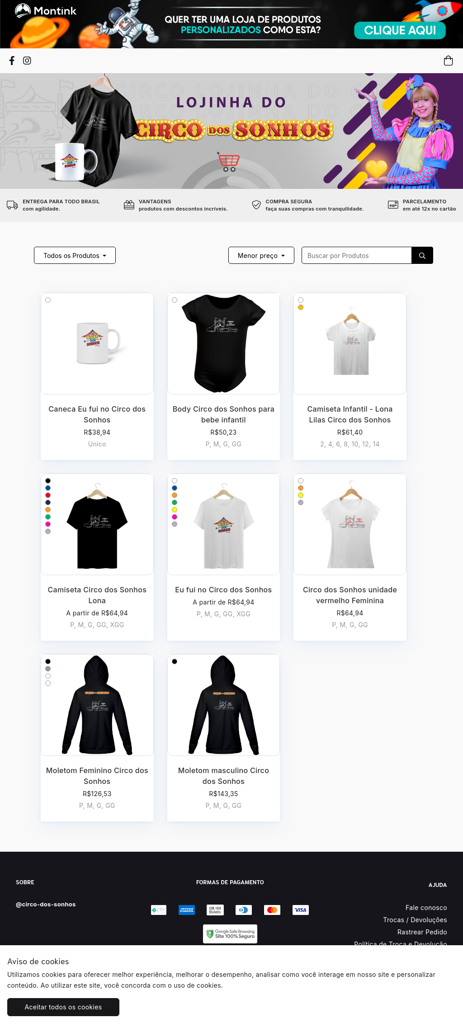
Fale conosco (426, 907)
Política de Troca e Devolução (400, 944)
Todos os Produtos (72, 255)
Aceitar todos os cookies (63, 1007)
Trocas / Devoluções (415, 920)
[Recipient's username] (357, 255)
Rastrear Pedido (422, 932)
